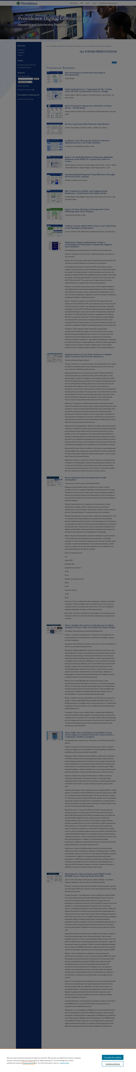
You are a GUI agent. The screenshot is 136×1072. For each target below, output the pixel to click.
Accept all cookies (112, 1057)
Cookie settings (28, 1063)
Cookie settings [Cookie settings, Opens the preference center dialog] (113, 1064)
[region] (68, 1060)
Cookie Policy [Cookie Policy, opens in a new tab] (64, 1063)
